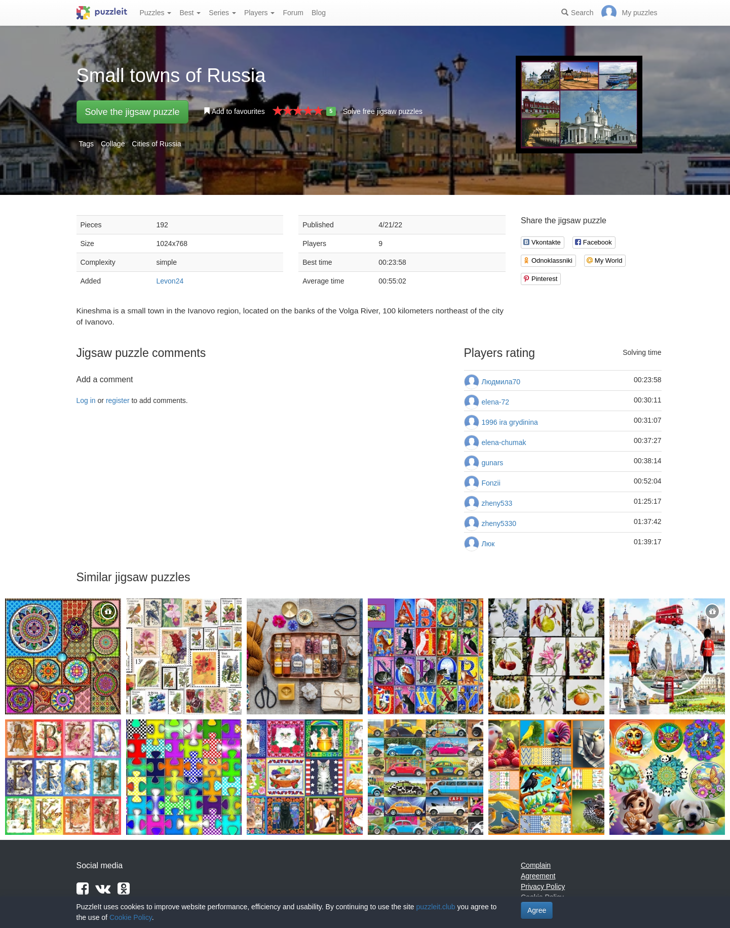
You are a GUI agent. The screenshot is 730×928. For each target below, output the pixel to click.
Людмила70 (501, 382)
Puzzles (156, 13)
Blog (319, 13)
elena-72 (496, 402)
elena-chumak (504, 442)
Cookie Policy (130, 917)
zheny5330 (499, 523)
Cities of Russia (156, 144)
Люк (488, 544)
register (118, 400)
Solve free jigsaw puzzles (382, 111)
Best (190, 13)
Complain (536, 865)
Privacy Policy (543, 886)
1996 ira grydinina (510, 422)
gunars (493, 463)
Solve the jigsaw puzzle (132, 112)
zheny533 (497, 503)
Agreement (538, 876)
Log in (86, 400)
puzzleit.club (435, 907)
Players (259, 13)
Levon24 (170, 281)
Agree (536, 910)
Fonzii (491, 483)
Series (222, 13)
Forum (293, 13)
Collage (113, 144)
